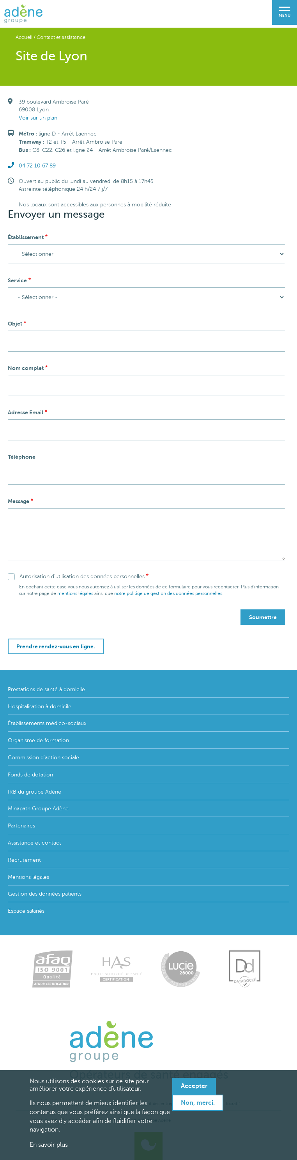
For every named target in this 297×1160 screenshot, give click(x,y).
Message (18, 501)
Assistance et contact (34, 843)
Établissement (26, 237)
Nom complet (26, 368)
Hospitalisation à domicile (39, 706)
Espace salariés (26, 911)
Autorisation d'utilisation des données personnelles (82, 576)
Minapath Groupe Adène (38, 808)
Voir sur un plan (38, 118)
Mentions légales (28, 877)
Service (17, 280)
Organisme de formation (38, 740)
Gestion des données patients (44, 894)
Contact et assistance (61, 37)
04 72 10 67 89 (37, 166)
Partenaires (21, 826)
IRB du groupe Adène (34, 792)
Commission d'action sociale (43, 757)
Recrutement (24, 860)
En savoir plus (49, 1144)
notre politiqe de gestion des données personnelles (168, 593)
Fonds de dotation (30, 775)
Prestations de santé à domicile (46, 689)
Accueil (24, 37)
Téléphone (21, 457)
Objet (15, 323)
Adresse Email (25, 412)
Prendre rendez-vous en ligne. (55, 646)
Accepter (194, 1086)
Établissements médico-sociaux (47, 723)
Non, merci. (198, 1102)
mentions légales (75, 593)
